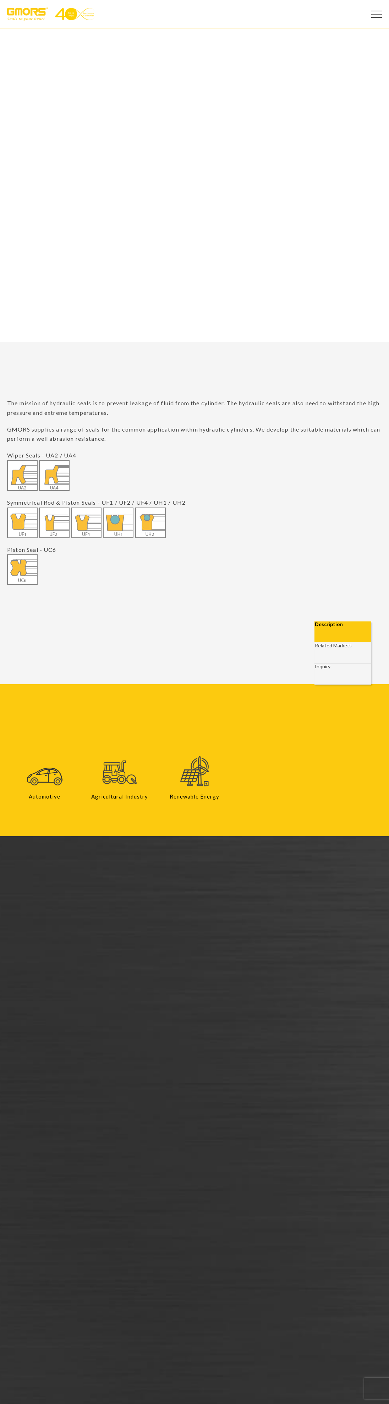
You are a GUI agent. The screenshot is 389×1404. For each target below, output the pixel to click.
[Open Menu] (376, 14)
